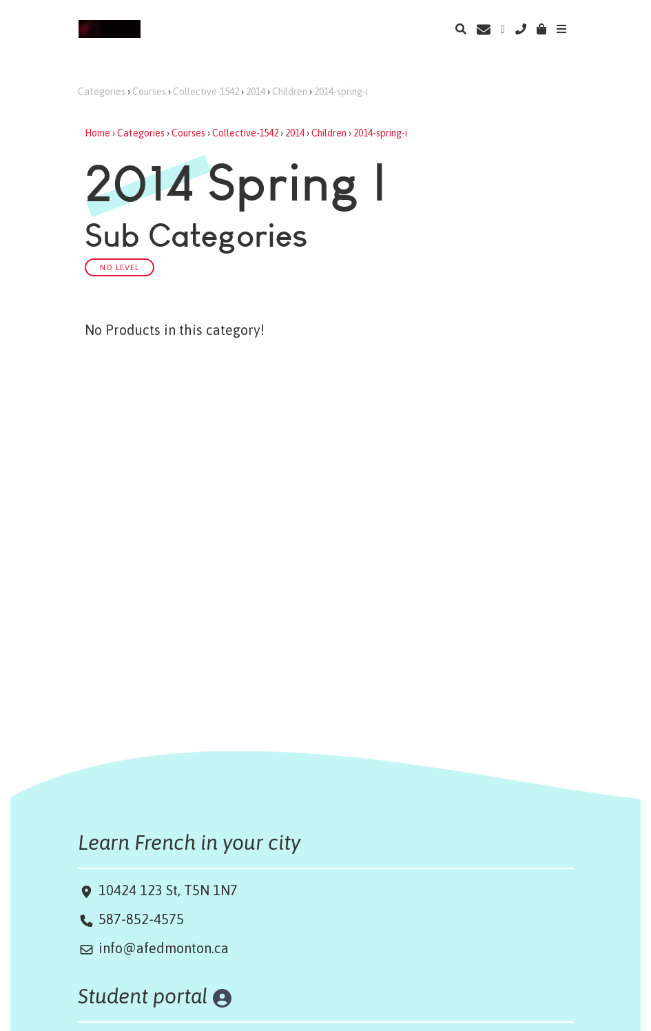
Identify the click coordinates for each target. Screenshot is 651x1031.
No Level (119, 267)
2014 (255, 91)
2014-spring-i (341, 91)
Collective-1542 (206, 91)
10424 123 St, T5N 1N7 (166, 890)
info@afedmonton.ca (164, 948)
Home (97, 133)
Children (289, 91)
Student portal (143, 996)
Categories (101, 91)
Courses (149, 91)
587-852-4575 (141, 919)
